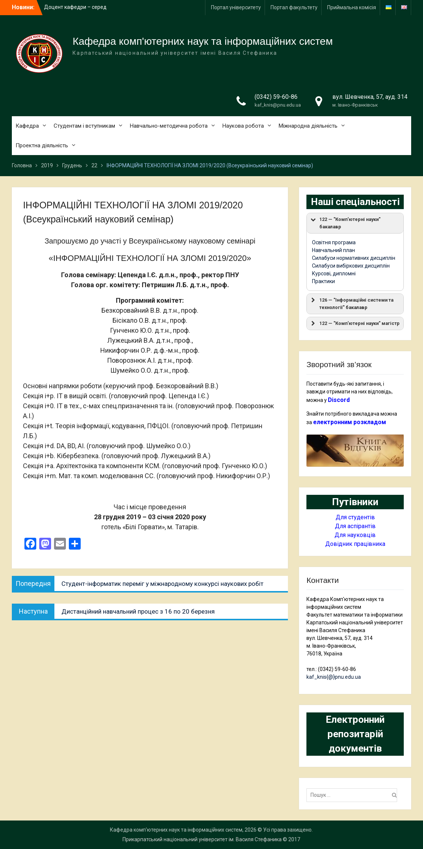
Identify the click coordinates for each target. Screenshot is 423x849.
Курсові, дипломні (334, 273)
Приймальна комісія (351, 7)
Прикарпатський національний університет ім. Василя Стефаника (202, 839)
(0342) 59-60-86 (276, 96)
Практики (323, 281)
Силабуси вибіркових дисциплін (351, 266)
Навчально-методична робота (169, 126)
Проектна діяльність (42, 145)
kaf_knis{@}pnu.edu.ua (333, 677)
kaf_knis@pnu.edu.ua (278, 105)
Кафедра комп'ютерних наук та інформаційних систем (203, 41)
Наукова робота (243, 126)
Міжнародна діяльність (308, 126)
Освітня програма (334, 242)
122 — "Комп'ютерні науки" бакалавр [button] (344, 222)
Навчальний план (333, 250)
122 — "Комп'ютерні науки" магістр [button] (354, 323)
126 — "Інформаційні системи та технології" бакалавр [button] (351, 303)
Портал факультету (294, 7)
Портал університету (236, 7)
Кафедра (27, 126)
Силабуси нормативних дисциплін (353, 258)
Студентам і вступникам (84, 126)
